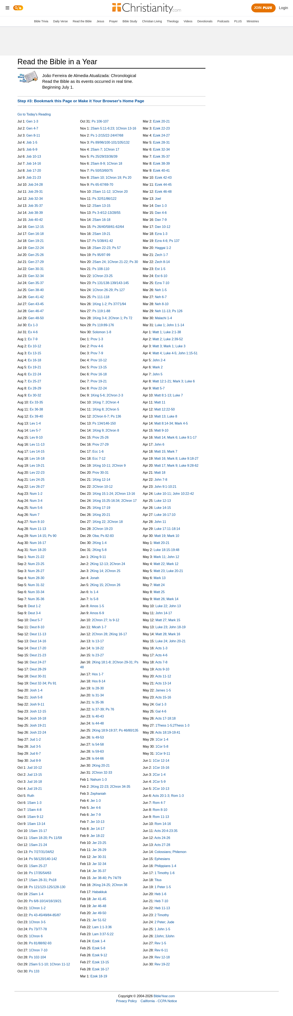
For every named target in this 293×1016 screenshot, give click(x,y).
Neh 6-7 (161, 297)
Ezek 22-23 (161, 128)
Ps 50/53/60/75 (102, 170)
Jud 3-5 (35, 746)
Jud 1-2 (35, 739)
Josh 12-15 (38, 711)
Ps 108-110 (101, 269)
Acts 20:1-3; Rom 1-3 (168, 795)
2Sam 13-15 (101, 205)
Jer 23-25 (99, 843)
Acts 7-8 (161, 662)
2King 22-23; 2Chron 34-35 (110, 786)
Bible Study (130, 21)
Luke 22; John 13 (168, 606)
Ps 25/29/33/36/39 (104, 156)
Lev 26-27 (37, 486)
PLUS (238, 21)
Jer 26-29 (99, 850)
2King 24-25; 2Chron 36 (109, 885)
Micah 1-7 (99, 627)
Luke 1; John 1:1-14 (169, 325)
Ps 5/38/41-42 (103, 241)
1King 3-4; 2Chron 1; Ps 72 (112, 318)
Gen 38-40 (36, 290)
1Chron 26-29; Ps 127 (109, 290)
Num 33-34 (36, 592)
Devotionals (204, 21)
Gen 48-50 (36, 318)
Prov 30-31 (101, 472)
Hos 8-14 (98, 681)
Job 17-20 (33, 170)
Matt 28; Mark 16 (167, 634)
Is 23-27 (98, 655)
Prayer (113, 21)
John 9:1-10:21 (165, 486)
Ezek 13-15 (100, 962)
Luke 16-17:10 (165, 514)
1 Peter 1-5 (162, 887)
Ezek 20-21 (161, 121)
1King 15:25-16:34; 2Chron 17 (115, 500)
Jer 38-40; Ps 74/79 (106, 878)
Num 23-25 (36, 564)
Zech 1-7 (161, 255)
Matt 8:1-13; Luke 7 (168, 395)
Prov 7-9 (97, 353)
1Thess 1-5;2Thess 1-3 (172, 725)
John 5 (158, 374)
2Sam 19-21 (101, 234)
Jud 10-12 (34, 767)
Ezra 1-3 (161, 234)
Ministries (253, 21)
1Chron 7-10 (38, 950)
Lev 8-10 (36, 437)
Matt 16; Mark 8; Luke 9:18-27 (176, 458)
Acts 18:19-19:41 (167, 732)
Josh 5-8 (36, 697)
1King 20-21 (101, 514)
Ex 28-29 (34, 388)
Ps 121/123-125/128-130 (47, 887)
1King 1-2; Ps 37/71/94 (109, 304)
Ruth (30, 795)
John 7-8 (160, 479)
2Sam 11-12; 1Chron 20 (110, 191)
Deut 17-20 (38, 648)
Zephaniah (98, 793)
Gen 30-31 (36, 269)
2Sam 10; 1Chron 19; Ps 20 (111, 177)
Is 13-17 (98, 641)
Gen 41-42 (36, 297)
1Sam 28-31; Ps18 (43, 880)
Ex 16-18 (34, 360)
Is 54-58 (98, 744)
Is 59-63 (98, 751)
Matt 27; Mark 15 (167, 620)
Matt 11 (159, 402)
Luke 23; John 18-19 (170, 627)
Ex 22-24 (34, 374)
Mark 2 (158, 367)
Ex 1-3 (33, 325)
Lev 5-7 (35, 430)
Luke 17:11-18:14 (167, 529)
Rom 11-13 (161, 817)
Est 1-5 (160, 269)
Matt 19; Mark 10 (166, 536)
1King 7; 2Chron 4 (106, 402)
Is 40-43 (98, 716)
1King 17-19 (101, 507)
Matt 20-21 (161, 543)
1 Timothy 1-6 (164, 873)
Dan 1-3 (161, 205)
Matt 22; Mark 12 (166, 564)
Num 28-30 (36, 578)
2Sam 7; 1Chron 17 (105, 149)
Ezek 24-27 (161, 135)
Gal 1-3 (160, 704)
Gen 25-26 (36, 255)
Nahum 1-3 (98, 779)
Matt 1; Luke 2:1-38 (167, 332)
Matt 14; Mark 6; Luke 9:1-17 (175, 437)
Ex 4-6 (33, 332)
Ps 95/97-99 (101, 255)
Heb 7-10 (161, 901)
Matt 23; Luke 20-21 (168, 571)
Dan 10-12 (162, 226)
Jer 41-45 (99, 899)
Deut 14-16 (38, 641)
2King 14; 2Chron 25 (105, 571)
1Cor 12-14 (161, 760)
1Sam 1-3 (34, 802)
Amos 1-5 (97, 606)
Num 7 (34, 514)
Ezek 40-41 (161, 170)
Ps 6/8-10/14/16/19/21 (45, 901)
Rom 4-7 (159, 802)
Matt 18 (159, 472)
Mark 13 (160, 578)
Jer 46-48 (99, 906)
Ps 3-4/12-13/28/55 (107, 212)
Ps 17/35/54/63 (40, 873)
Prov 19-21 (99, 381)
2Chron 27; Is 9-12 (105, 620)
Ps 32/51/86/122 (105, 198)
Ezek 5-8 (98, 948)
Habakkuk (99, 892)
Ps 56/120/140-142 (43, 859)
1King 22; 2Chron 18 (108, 521)
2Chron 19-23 (103, 529)
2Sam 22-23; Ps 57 (107, 248)
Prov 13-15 (99, 367)
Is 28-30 (98, 688)
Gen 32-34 (36, 276)
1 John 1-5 (162, 929)
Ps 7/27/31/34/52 (41, 852)
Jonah (94, 578)
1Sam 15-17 (38, 831)
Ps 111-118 (101, 297)
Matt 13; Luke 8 (165, 416)
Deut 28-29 (38, 669)
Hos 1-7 (97, 674)
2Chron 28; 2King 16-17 (109, 634)
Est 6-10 (161, 276)
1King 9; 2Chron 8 (106, 430)
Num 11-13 (38, 529)
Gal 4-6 (160, 711)
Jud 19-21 (34, 788)
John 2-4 (159, 360)
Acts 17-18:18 (165, 718)
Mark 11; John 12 (166, 557)
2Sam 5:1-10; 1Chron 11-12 (49, 964)
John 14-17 (163, 613)
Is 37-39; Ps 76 (103, 709)
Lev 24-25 (37, 479)
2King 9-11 (98, 557)
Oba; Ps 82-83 (103, 536)
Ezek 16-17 (100, 969)
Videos (188, 21)
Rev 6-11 (161, 950)
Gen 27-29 (36, 262)
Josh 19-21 (38, 725)
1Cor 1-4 (161, 739)
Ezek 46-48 (163, 191)
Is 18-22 (98, 648)
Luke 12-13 (162, 500)
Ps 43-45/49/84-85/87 (45, 915)
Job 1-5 (31, 142)
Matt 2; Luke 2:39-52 (168, 339)
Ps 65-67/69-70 (102, 184)
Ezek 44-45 (163, 184)
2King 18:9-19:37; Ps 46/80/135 (115, 730)
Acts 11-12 (163, 676)
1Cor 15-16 (161, 767)
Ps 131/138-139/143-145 (111, 283)
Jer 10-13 (97, 821)
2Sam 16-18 (101, 219)
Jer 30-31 (99, 857)
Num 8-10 (37, 521)
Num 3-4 (36, 500)
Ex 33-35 (36, 402)
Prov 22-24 (99, 388)
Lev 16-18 (37, 458)
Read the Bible (82, 21)
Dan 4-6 (161, 212)
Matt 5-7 (159, 388)
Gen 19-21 (36, 241)
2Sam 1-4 (36, 894)
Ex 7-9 (32, 339)
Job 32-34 (35, 198)
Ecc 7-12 (99, 458)
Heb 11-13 (162, 908)
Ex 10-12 (34, 346)
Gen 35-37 (36, 283)
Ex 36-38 (36, 409)
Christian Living (152, 21)
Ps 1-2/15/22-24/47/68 (107, 135)
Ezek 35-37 (161, 156)
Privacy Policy (126, 1001)
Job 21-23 (33, 177)
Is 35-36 (98, 702)
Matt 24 (159, 585)
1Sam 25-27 (38, 866)
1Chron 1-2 (37, 908)
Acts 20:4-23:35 (166, 831)
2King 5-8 (100, 550)
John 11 (160, 521)
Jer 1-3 (95, 800)
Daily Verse (60, 21)
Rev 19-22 (162, 964)
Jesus (100, 21)
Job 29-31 (35, 191)
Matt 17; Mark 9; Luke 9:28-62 (176, 465)
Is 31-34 (98, 695)
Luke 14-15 (162, 507)
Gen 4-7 (32, 128)
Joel (158, 198)
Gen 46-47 (36, 311)
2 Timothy (161, 915)
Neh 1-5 (161, 290)
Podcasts (223, 21)
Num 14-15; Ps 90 (43, 536)
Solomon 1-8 (102, 332)
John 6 (159, 444)
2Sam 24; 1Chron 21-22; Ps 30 (115, 262)
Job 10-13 (33, 156)
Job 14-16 (33, 163)
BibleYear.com (164, 996)
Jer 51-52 (99, 920)
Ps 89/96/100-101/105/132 (110, 142)
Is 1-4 (94, 592)
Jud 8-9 (35, 760)
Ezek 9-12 (99, 955)
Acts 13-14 (163, 683)
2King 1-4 (100, 543)
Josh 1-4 (36, 690)
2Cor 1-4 (159, 774)
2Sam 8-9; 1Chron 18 (106, 163)
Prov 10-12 (99, 360)
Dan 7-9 (161, 219)
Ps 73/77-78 (38, 929)
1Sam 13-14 (36, 824)
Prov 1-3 (97, 339)
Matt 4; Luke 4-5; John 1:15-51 (175, 353)
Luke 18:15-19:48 (166, 550)
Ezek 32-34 (161, 149)
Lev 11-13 (37, 444)
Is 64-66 (98, 758)
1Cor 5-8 (161, 746)
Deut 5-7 (36, 620)
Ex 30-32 (34, 395)
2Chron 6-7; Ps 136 (107, 416)
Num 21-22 (36, 557)
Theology (173, 21)
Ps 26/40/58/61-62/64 (108, 226)
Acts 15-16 (163, 697)
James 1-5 (163, 690)
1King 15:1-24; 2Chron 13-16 (114, 493)
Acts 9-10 (162, 669)
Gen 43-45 (36, 304)
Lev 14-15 (37, 451)
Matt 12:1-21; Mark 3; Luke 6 (174, 381)
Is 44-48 (98, 723)
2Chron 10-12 (103, 486)
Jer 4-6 (95, 807)
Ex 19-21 (34, 367)
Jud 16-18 (34, 781)
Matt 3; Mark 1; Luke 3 (169, 346)
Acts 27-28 (162, 845)
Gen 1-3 (32, 121)
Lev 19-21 (37, 465)
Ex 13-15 (34, 353)
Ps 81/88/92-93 (40, 943)
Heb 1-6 (160, 894)
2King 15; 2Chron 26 (105, 585)
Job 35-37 (35, 205)
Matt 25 (159, 592)
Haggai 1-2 (163, 248)
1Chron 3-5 (37, 922)
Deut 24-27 (38, 662)
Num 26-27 (36, 571)
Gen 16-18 (36, 234)
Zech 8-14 (162, 262)
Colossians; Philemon (170, 852)
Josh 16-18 (38, 718)
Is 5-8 (94, 599)
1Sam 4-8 (34, 809)
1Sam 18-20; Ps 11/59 (45, 838)
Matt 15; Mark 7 (165, 451)
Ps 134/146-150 (104, 423)
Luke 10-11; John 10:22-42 (174, 493)
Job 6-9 (31, 149)
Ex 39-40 (36, 416)
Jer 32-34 (99, 864)
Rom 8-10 (160, 809)
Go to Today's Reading (34, 114)
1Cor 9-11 (162, 753)
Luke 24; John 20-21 (170, 641)
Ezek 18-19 (98, 976)
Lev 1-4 (35, 423)
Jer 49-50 (99, 913)
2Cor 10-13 (161, 788)
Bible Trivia (41, 21)
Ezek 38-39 (161, 163)
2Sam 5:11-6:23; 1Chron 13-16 (113, 128)
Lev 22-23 (37, 472)
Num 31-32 (36, 585)
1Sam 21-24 (38, 845)
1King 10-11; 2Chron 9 (109, 465)
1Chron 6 (36, 936)
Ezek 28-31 (161, 142)
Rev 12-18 (162, 957)
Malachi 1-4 (163, 318)
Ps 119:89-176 (103, 325)
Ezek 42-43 (163, 177)
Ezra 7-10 (162, 283)
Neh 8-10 (161, 304)
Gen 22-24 (36, 248)
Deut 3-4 (34, 613)
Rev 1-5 (160, 943)
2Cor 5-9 (159, 781)
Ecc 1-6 (98, 451)
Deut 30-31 (38, 676)
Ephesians (162, 859)
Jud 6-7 (35, 753)
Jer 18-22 (97, 836)
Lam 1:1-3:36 (102, 927)
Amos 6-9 (97, 613)
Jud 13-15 (34, 774)
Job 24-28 (35, 184)
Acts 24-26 (162, 838)
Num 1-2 (36, 493)
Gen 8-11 (33, 135)
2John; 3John (164, 936)
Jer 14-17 (97, 828)
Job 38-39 (35, 212)
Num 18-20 (38, 550)
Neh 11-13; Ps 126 (168, 311)
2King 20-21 (101, 765)
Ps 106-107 (100, 121)
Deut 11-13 (38, 634)
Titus (157, 880)
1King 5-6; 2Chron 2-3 (107, 395)
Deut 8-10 (37, 627)
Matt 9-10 (161, 430)
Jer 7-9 (95, 814)
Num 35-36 (36, 599)
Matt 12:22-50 (164, 409)
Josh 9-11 (37, 704)
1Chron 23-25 (103, 276)
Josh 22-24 (38, 732)
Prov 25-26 (101, 437)
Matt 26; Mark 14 (166, 599)
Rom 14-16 (162, 824)
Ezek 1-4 (98, 941)
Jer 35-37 (99, 871)
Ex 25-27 (34, 381)
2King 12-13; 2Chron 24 (107, 564)
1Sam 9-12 (35, 817)
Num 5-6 (36, 507)
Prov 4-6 (97, 346)
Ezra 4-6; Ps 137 (167, 241)
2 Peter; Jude (164, 922)
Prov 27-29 (101, 444)
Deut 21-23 (38, 655)
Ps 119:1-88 (101, 311)
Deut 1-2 (34, 606)
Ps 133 (34, 971)
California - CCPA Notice (159, 1001)
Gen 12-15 (36, 226)
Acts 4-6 (161, 655)
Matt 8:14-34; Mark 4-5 (171, 423)
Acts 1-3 (161, 648)
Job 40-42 (35, 219)
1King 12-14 (101, 479)
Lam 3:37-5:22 (103, 934)
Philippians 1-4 (165, 866)
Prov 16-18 (99, 374)
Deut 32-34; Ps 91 (43, 683)
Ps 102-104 (37, 957)
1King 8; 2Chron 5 (106, 409)
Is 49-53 (98, 737)
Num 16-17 (38, 543)
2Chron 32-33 (102, 772)
